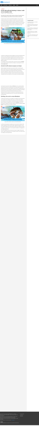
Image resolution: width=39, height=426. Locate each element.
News (1, 5)
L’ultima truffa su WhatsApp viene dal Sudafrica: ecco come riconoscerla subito (32, 35)
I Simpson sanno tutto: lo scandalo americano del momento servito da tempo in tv (32, 32)
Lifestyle (10, 5)
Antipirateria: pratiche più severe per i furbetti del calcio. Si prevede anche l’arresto (32, 25)
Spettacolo (5, 5)
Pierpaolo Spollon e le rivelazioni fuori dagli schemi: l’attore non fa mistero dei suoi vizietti (32, 29)
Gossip (14, 5)
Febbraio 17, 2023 (3, 13)
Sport (17, 5)
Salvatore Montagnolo (10, 13)
